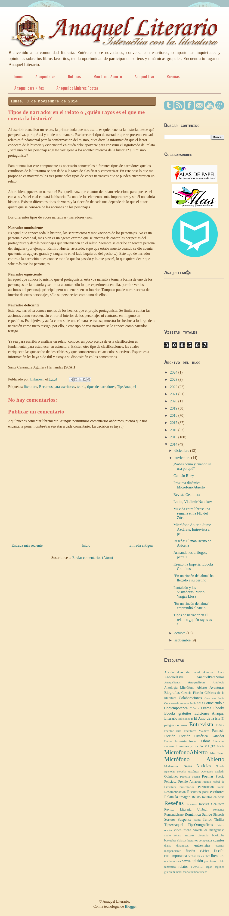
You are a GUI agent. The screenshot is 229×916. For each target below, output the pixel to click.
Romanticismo (174, 814)
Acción (169, 672)
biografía (203, 835)
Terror (207, 819)
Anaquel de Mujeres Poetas (77, 88)
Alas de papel (188, 672)
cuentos (218, 840)
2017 (174, 423)
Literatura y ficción (189, 746)
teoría (81, 387)
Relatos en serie (213, 797)
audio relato (172, 835)
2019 (174, 408)
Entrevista (201, 724)
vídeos (203, 872)
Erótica (220, 725)
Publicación (206, 787)
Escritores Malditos (196, 731)
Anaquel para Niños (29, 88)
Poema (196, 776)
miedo (168, 861)
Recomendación (175, 792)
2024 (174, 372)
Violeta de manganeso (208, 830)
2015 (174, 437)
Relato (196, 797)
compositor (205, 840)
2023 (174, 379)
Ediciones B (185, 718)
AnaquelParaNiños (210, 677)
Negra (188, 766)
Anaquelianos (172, 682)
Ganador (218, 736)
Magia (220, 746)
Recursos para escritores (57, 387)
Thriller (219, 819)
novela (186, 861)
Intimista (181, 741)
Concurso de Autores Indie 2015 (183, 703)
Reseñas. (191, 804)
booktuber (170, 840)
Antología (218, 682)
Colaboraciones (190, 698)
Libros (205, 741)
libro (207, 856)
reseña (196, 866)
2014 (174, 444)
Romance (218, 809)
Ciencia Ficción (192, 692)
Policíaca (170, 781)
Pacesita (185, 776)
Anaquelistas (45, 76)
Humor (168, 741)
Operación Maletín (212, 771)
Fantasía (218, 731)
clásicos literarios (187, 840)
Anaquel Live (144, 76)
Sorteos (169, 819)
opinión (197, 861)
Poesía (220, 776)
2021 (174, 394)
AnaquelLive (174, 677)
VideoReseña (182, 830)
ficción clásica (197, 851)
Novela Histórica (187, 771)
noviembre (182, 458)
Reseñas (173, 76)
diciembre (182, 450)
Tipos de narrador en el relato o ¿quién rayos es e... (192, 619)
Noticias (74, 76)
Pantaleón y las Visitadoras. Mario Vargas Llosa (188, 592)
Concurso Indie (214, 698)
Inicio (18, 76)
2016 (174, 430)
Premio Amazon (189, 781)
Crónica (194, 708)
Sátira (197, 819)
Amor (220, 672)
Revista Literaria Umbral (185, 809)
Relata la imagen (177, 797)
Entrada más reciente (27, 545)
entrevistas (202, 845)
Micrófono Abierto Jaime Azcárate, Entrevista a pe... (192, 529)
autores (189, 835)
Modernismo (171, 766)
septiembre (183, 640)
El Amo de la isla (207, 718)
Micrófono (217, 753)
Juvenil (193, 741)
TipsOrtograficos (200, 825)
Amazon (208, 672)
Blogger (131, 906)
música (177, 861)
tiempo (194, 872)
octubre (180, 633)
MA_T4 (209, 746)
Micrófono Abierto (107, 76)
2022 (174, 387)
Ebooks (218, 708)
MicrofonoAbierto (186, 752)
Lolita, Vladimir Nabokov (192, 502)
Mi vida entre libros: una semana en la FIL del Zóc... (191, 513)
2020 (174, 401)
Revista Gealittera (186, 495)
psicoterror (210, 861)
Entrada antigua (141, 545)
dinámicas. (182, 845)
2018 (174, 415)
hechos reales (196, 856)
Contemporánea (176, 708)
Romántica (193, 814)
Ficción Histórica (193, 736)
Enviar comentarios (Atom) (92, 558)
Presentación (187, 787)
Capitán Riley (183, 476)
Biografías (172, 692)
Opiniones (171, 776)
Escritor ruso (172, 731)
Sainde (207, 814)
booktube (218, 835)
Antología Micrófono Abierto (185, 687)
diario (167, 845)
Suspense (185, 819)
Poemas (208, 776)
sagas (209, 866)
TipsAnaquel (126, 387)
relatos (183, 866)
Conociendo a (214, 703)
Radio (220, 787)
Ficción (169, 736)
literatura (30, 387)
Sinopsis (218, 814)
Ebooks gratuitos (177, 713)
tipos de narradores (101, 387)
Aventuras (216, 687)
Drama (206, 708)
